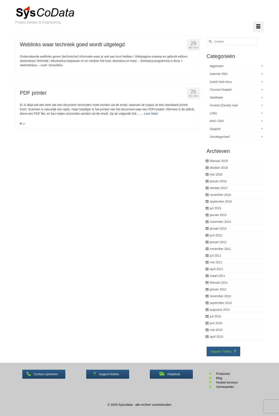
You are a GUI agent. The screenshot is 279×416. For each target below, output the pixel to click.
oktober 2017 (219, 188)
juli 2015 (215, 208)
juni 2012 (216, 235)
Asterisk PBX (219, 74)
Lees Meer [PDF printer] (151, 113)
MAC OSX (217, 121)
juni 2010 (216, 323)
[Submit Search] (210, 41)
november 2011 (220, 249)
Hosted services (227, 382)
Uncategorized (220, 136)
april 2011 (216, 269)
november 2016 (220, 194)
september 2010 (221, 303)
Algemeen (217, 66)
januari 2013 (218, 228)
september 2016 (221, 201)
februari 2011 (219, 282)
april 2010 (216, 336)
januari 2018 (218, 181)
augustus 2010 (220, 309)
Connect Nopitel (221, 89)
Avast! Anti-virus (221, 82)
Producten (223, 373)
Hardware (216, 97)
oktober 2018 (219, 167)
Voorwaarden (225, 387)
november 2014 (220, 221)
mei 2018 (216, 174)
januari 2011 (218, 289)
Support (215, 129)
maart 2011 (217, 276)
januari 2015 (218, 215)
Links (213, 113)
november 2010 (220, 296)
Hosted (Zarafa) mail (224, 105)
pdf (23, 124)
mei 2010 (216, 330)
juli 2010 (215, 316)
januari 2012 (218, 242)
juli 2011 (215, 255)
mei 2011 (216, 262)
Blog (219, 378)
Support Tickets (223, 351)
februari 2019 (219, 161)
